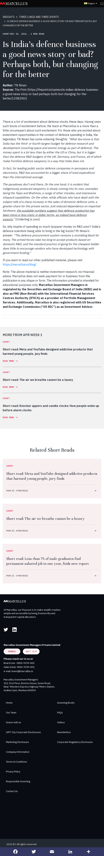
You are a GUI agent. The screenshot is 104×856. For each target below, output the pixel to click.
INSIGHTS (9, 17)
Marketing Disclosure (17, 742)
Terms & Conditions (16, 761)
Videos (61, 722)
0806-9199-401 (26, 667)
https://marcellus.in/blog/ (19, 264)
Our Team (11, 712)
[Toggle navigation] (102, 3)
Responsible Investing (18, 781)
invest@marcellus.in (22, 671)
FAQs (60, 712)
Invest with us (13, 722)
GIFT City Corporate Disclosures (23, 732)
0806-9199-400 (25, 663)
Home (9, 702)
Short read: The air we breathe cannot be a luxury (45, 518)
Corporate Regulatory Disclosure (75, 742)
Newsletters (64, 732)
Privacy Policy (13, 771)
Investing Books (66, 702)
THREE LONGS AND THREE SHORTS (39, 17)
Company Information (17, 751)
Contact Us (12, 791)
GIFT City (31, 651)
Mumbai (12, 651)
